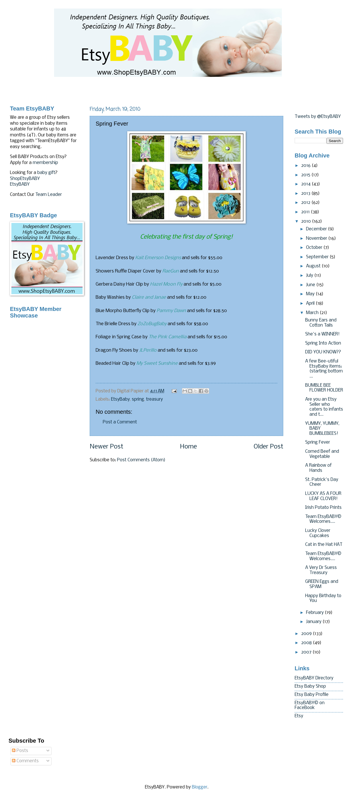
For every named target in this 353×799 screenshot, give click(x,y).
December (317, 229)
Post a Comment (120, 422)
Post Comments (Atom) (141, 460)
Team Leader (48, 194)
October (314, 247)
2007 (307, 652)
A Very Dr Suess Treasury (321, 570)
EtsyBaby (120, 399)
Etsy (299, 716)
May (311, 294)
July (310, 275)
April (311, 303)
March (313, 313)
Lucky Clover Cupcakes (317, 533)
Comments (25, 761)
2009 (307, 634)
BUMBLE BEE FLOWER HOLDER (324, 388)
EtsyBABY (20, 184)
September (318, 257)
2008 (307, 643)
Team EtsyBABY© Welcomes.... (323, 519)
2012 (306, 202)
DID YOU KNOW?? (323, 352)
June (311, 285)
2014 (306, 184)
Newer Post (106, 447)
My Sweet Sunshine (157, 363)
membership (45, 163)
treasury (154, 399)
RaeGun (170, 271)
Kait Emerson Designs (158, 257)
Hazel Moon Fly (166, 284)
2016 (306, 165)
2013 (306, 193)
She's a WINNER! (322, 334)
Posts (20, 751)
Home (188, 447)
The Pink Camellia (167, 337)
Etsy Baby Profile (312, 695)
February (315, 612)
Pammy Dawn (171, 310)
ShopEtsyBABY (25, 179)
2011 (306, 212)
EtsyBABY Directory (314, 678)
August (314, 266)
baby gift (46, 173)
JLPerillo (148, 350)
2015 (306, 175)
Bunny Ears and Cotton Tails (320, 323)
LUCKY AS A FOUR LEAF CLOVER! (323, 496)
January (314, 622)
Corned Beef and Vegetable (322, 454)
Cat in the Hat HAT (323, 544)
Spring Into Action (323, 343)
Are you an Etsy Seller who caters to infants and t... (324, 407)
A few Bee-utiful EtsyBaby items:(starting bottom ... (324, 369)
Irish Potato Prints (323, 507)
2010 (306, 221)
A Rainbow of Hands (318, 468)
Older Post (268, 447)
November (317, 238)
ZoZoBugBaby (152, 323)
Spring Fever (317, 442)
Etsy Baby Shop (310, 686)
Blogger (199, 787)
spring (138, 399)
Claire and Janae (149, 297)
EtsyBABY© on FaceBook (310, 705)
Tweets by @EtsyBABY (318, 116)
